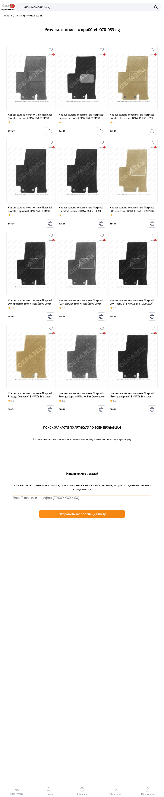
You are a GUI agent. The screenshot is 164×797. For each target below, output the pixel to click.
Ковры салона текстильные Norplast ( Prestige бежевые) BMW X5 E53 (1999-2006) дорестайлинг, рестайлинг (30, 396)
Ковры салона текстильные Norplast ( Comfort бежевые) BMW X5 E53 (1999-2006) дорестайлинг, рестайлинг (132, 118)
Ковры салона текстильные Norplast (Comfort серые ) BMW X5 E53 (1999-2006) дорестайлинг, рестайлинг (30, 118)
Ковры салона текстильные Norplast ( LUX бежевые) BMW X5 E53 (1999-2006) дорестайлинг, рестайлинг (132, 211)
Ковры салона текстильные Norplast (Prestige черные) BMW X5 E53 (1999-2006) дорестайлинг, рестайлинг (132, 396)
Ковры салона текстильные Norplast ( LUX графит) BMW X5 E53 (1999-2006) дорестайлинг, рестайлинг (30, 304)
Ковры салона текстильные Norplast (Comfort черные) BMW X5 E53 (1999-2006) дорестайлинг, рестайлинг (81, 211)
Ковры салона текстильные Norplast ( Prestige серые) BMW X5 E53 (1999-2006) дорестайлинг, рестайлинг (82, 396)
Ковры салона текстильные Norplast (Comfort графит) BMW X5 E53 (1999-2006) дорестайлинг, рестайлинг (30, 211)
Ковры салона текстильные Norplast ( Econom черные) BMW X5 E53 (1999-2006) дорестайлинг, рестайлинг (81, 118)
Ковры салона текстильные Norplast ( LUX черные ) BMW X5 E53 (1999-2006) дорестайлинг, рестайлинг (132, 304)
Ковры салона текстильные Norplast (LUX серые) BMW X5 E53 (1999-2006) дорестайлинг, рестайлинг (81, 304)
